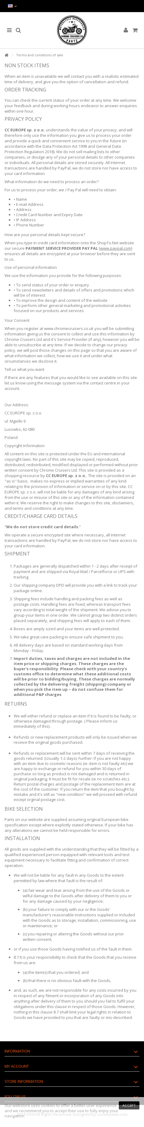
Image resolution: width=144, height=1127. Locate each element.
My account (17, 1066)
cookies (48, 1105)
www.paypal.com (115, 248)
